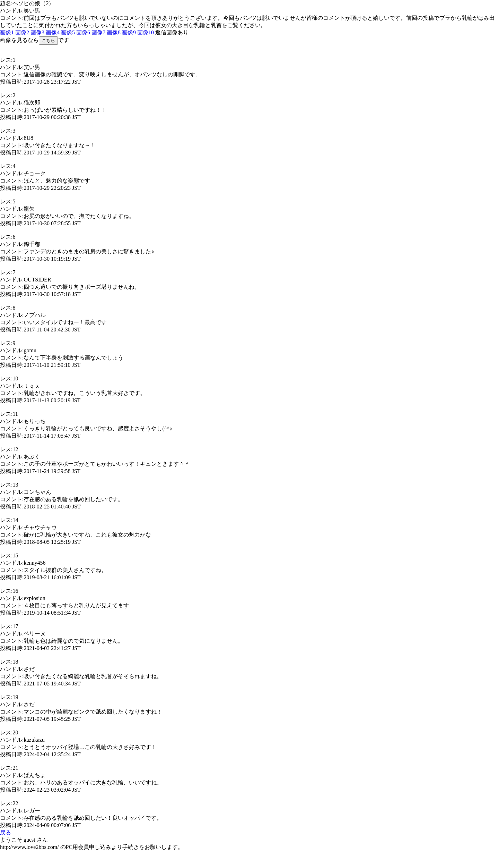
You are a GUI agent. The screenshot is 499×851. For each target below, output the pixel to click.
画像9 (129, 32)
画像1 (7, 32)
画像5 (68, 32)
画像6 (83, 32)
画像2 (22, 32)
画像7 (98, 32)
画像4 (53, 32)
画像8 (114, 32)
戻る (5, 832)
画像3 (37, 32)
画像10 (145, 32)
